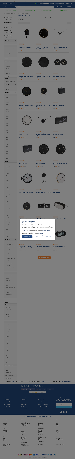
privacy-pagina (40, 233)
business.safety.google (46, 230)
